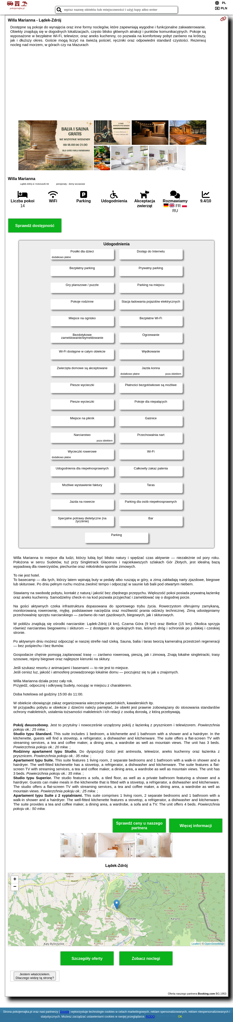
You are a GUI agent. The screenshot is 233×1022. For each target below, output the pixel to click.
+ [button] (14, 879)
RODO (150, 1016)
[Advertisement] (116, 83)
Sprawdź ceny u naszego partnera (139, 825)
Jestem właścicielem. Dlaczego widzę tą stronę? (35, 976)
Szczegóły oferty (87, 958)
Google (64, 1011)
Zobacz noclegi (146, 958)
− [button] (14, 887)
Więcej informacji (196, 826)
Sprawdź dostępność (34, 226)
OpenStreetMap (214, 943)
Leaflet (196, 943)
